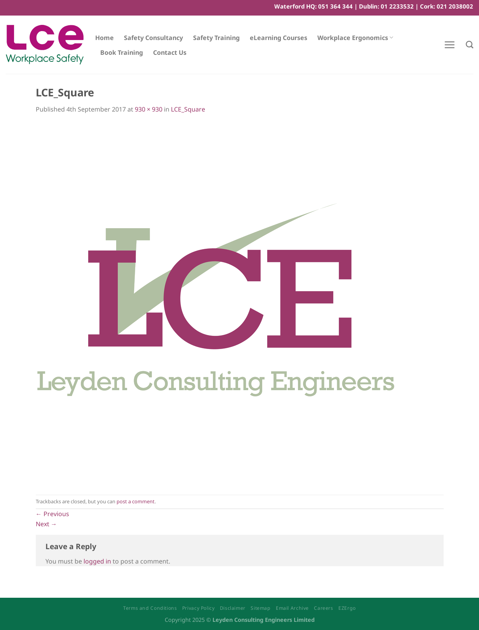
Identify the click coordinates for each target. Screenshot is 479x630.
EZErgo (347, 608)
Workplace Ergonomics (355, 37)
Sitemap (260, 608)
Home (104, 37)
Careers (323, 608)
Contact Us (169, 52)
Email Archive (292, 608)
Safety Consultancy (153, 37)
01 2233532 (397, 6)
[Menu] (449, 45)
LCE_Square (188, 109)
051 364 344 (335, 6)
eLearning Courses (278, 37)
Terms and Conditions (150, 608)
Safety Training (216, 37)
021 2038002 (455, 6)
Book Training (121, 52)
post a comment (136, 501)
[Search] (469, 44)
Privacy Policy (198, 608)
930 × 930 (148, 109)
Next (46, 524)
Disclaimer (233, 608)
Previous (52, 514)
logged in (97, 561)
